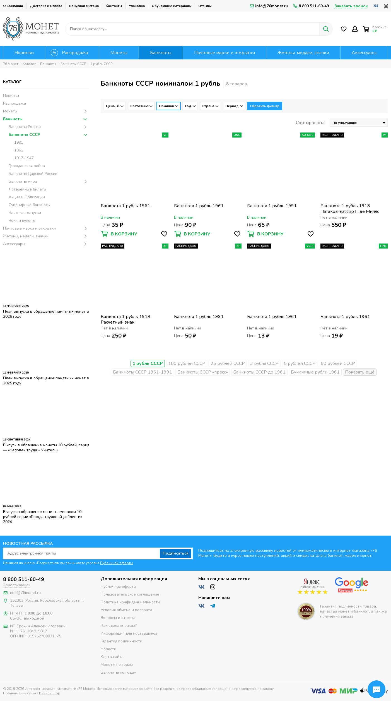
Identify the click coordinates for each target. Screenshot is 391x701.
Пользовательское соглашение (130, 594)
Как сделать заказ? (119, 625)
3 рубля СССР (264, 363)
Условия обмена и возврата (126, 610)
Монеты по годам (117, 664)
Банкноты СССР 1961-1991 (142, 372)
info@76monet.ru (269, 6)
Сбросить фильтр (264, 106)
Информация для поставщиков (129, 633)
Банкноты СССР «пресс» (202, 372)
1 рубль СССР (147, 363)
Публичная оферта (118, 586)
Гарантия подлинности (121, 641)
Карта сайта (112, 656)
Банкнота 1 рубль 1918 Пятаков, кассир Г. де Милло (350, 208)
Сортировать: (310, 123)
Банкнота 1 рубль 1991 (272, 206)
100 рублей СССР (186, 363)
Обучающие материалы (171, 6)
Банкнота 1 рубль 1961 (125, 206)
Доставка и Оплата (46, 6)
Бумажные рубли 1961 (315, 372)
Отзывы (204, 6)
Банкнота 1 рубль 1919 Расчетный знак (125, 319)
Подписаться (176, 553)
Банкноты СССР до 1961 (259, 372)
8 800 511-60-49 (311, 6)
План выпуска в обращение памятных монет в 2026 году (46, 314)
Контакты (114, 6)
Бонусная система (84, 6)
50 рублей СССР (338, 363)
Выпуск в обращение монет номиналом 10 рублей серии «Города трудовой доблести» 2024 (42, 516)
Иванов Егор (49, 693)
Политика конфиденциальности (130, 602)
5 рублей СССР (299, 363)
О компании (13, 6)
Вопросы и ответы (118, 617)
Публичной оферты (116, 563)
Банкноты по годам (118, 672)
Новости (108, 649)
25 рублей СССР (228, 363)
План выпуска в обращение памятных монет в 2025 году (46, 380)
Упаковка (137, 6)
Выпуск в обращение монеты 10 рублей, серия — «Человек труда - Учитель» (46, 447)
